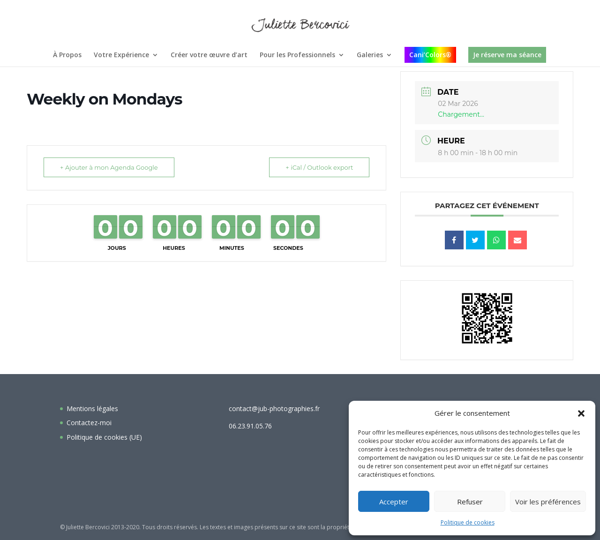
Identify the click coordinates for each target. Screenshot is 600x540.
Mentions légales (92, 408)
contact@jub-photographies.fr (274, 408)
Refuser (470, 501)
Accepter (393, 501)
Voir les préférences (548, 501)
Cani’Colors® (430, 54)
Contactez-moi (89, 422)
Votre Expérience (121, 55)
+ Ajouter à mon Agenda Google (109, 167)
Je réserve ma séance (507, 54)
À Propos (67, 55)
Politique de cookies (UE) (104, 437)
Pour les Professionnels (297, 55)
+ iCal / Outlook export (319, 167)
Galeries (370, 55)
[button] (581, 413)
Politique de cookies (468, 522)
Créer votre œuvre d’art (209, 55)
